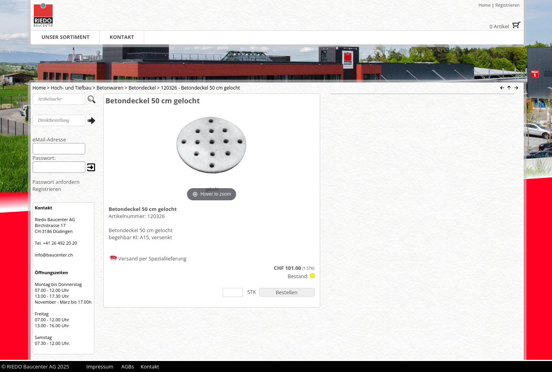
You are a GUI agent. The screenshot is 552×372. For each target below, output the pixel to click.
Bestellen (287, 292)
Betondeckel (142, 87)
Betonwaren (110, 87)
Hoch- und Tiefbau (71, 87)
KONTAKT (122, 36)
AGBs (127, 366)
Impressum (100, 366)
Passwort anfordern (56, 181)
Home (485, 5)
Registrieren (507, 5)
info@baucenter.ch (54, 255)
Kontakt (150, 366)
